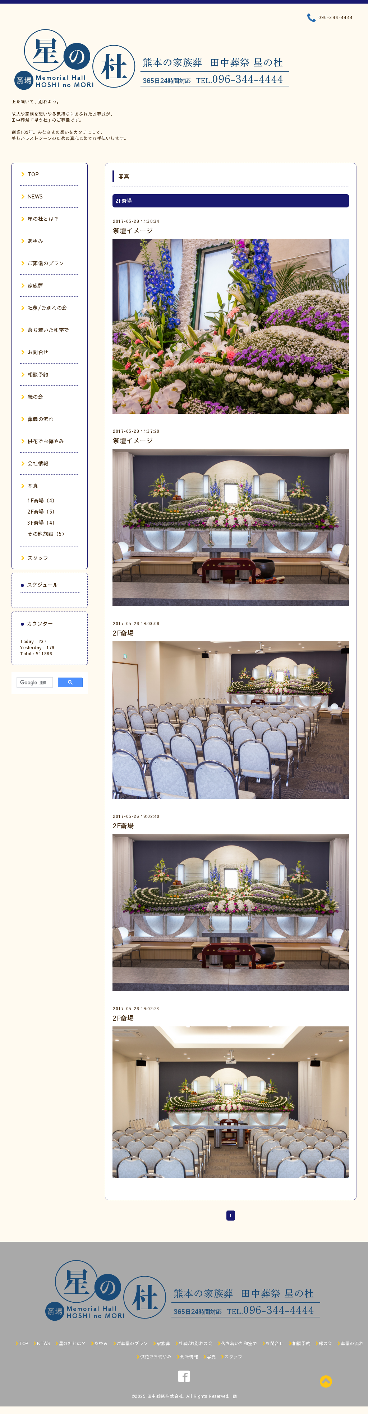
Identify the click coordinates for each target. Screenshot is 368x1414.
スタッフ (35, 557)
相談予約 (35, 374)
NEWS (32, 196)
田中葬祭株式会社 (165, 1396)
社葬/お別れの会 (44, 307)
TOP (30, 174)
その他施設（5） (47, 533)
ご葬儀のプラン (42, 263)
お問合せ (35, 352)
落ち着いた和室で (45, 329)
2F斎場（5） (42, 511)
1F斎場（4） (42, 500)
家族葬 (32, 285)
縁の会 (32, 396)
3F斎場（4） (42, 522)
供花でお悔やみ (42, 441)
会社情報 (35, 463)
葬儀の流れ (37, 418)
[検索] (34, 682)
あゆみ (32, 240)
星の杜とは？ (40, 218)
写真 (29, 485)
